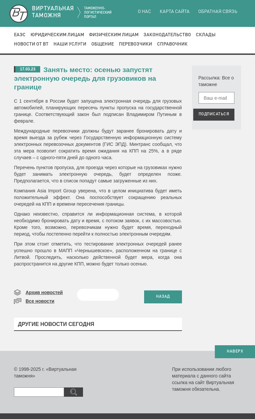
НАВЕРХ (235, 352)
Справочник (172, 44)
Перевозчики (135, 44)
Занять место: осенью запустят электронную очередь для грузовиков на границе (85, 78)
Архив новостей (44, 292)
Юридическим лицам (57, 35)
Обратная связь (217, 11)
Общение (102, 44)
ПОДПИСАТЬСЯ (214, 114)
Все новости (40, 301)
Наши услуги (69, 44)
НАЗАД (163, 297)
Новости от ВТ (31, 44)
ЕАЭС (20, 35)
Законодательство (167, 35)
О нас (144, 11)
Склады (205, 35)
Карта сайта (175, 11)
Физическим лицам (113, 35)
